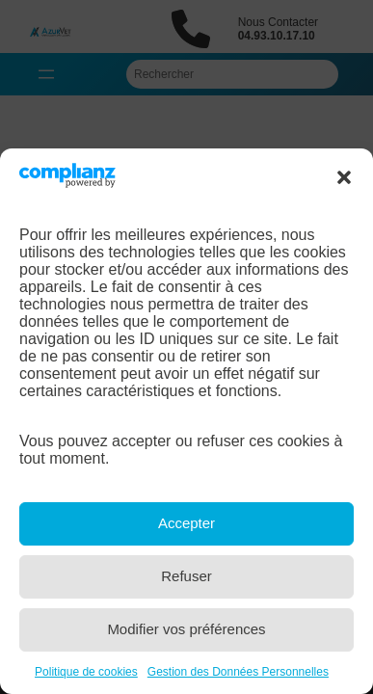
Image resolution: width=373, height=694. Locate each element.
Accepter (186, 523)
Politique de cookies (86, 672)
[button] (344, 177)
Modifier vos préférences (186, 629)
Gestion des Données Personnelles (238, 672)
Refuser (186, 576)
